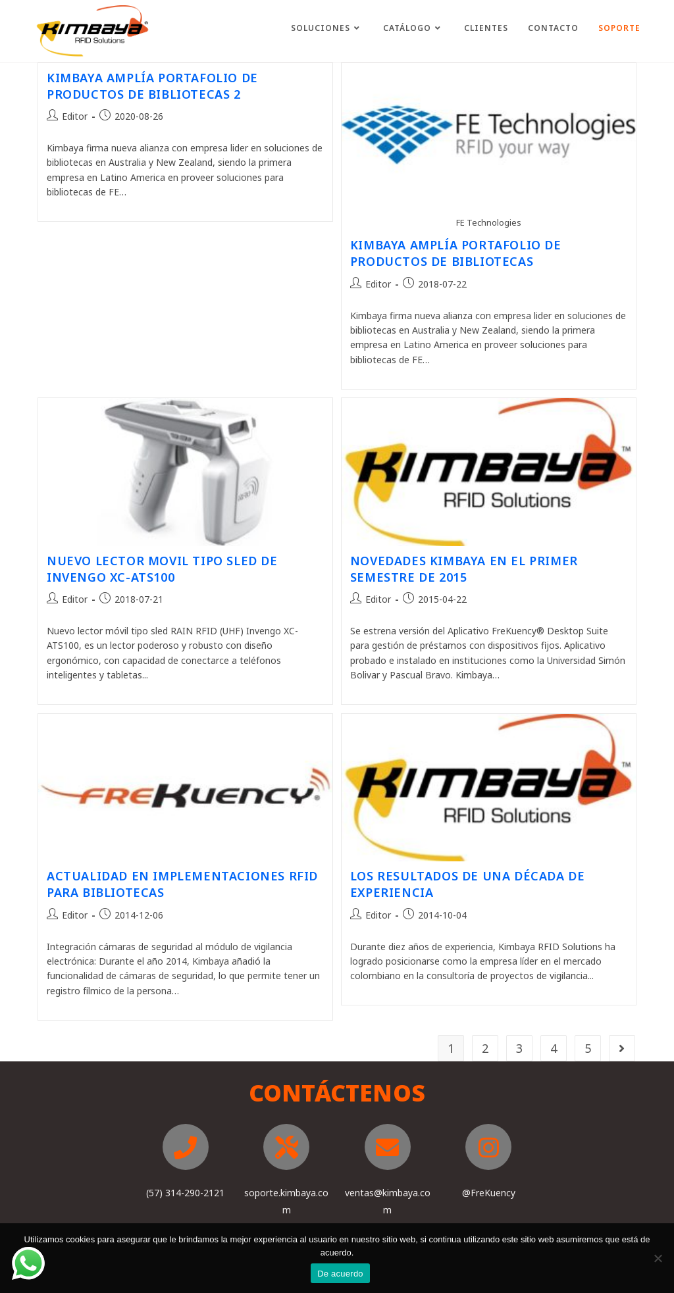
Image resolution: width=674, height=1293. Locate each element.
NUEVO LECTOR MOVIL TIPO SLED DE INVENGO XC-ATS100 (162, 569)
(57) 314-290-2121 (185, 1192)
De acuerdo (340, 1274)
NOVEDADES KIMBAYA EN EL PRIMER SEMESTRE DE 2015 (464, 569)
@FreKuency (488, 1192)
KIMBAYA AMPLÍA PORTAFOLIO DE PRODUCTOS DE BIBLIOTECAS (455, 253)
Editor (75, 116)
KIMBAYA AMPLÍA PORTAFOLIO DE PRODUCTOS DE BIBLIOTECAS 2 (152, 86)
